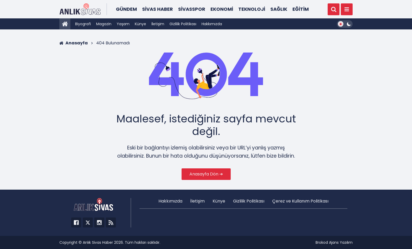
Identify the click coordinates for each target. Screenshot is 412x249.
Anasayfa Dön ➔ (206, 174)
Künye (140, 24)
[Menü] (347, 9)
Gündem (126, 9)
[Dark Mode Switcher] (345, 24)
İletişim (157, 24)
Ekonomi (221, 9)
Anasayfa (73, 43)
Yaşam (123, 24)
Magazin (103, 24)
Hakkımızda (212, 24)
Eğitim (300, 9)
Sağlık (278, 9)
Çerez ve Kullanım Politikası (300, 201)
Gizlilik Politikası (182, 24)
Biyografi (83, 24)
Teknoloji (251, 9)
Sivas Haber (157, 9)
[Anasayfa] (64, 23)
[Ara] (333, 9)
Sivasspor (191, 9)
